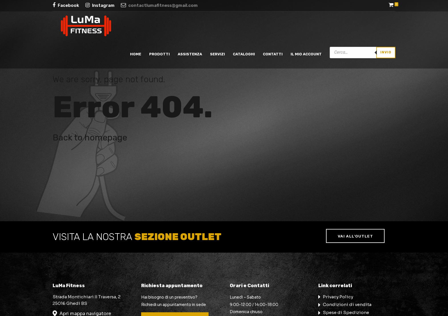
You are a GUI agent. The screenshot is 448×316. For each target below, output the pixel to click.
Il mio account (306, 54)
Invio (385, 52)
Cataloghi (244, 54)
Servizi (217, 54)
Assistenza (190, 54)
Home (135, 54)
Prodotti (159, 54)
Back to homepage (90, 137)
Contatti (273, 54)
